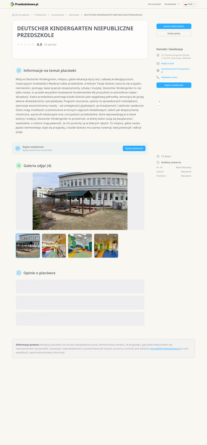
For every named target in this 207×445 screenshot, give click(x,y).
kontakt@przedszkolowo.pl (165, 348)
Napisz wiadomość (173, 85)
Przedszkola (40, 14)
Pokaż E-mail (167, 63)
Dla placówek (172, 4)
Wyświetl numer (169, 77)
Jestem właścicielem (174, 26)
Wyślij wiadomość (134, 148)
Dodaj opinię (173, 33)
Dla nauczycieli (154, 4)
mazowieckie (57, 14)
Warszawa (74, 14)
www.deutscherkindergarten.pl (175, 70)
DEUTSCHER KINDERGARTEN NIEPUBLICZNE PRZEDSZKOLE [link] (113, 14)
